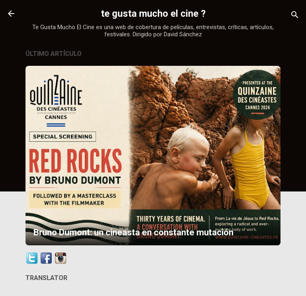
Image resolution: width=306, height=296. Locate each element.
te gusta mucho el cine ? (153, 13)
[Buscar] (295, 16)
